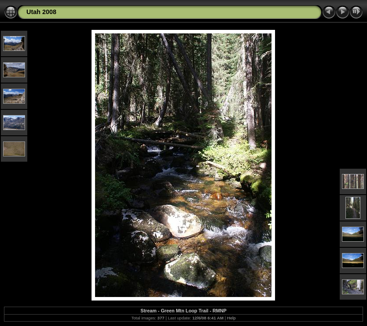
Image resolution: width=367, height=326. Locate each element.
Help (231, 317)
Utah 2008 (41, 11)
